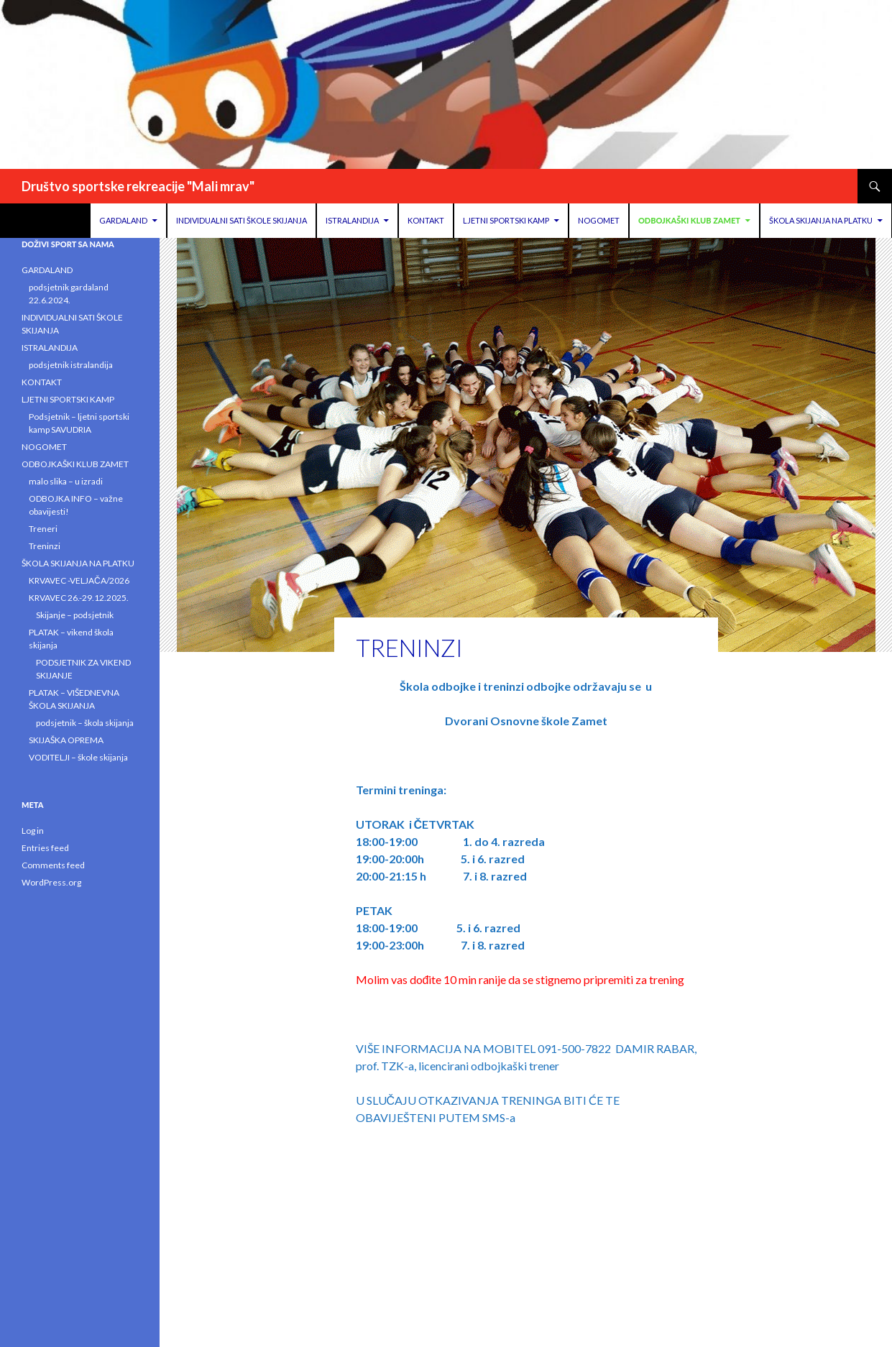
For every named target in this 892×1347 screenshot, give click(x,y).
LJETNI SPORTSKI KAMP (506, 220)
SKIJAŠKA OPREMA (66, 740)
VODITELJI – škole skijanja (78, 757)
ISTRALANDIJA (352, 220)
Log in (33, 830)
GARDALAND (123, 220)
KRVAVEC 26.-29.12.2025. (79, 597)
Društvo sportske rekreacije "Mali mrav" (138, 186)
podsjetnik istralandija (71, 364)
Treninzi (44, 546)
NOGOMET (599, 220)
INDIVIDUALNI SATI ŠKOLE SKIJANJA (241, 220)
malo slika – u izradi (66, 481)
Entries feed (45, 847)
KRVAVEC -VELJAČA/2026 (79, 580)
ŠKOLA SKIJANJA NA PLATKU (821, 220)
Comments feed (53, 865)
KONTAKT (426, 220)
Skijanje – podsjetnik (75, 615)
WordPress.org (51, 882)
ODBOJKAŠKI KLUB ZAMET (689, 220)
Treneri (43, 528)
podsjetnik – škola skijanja (85, 722)
